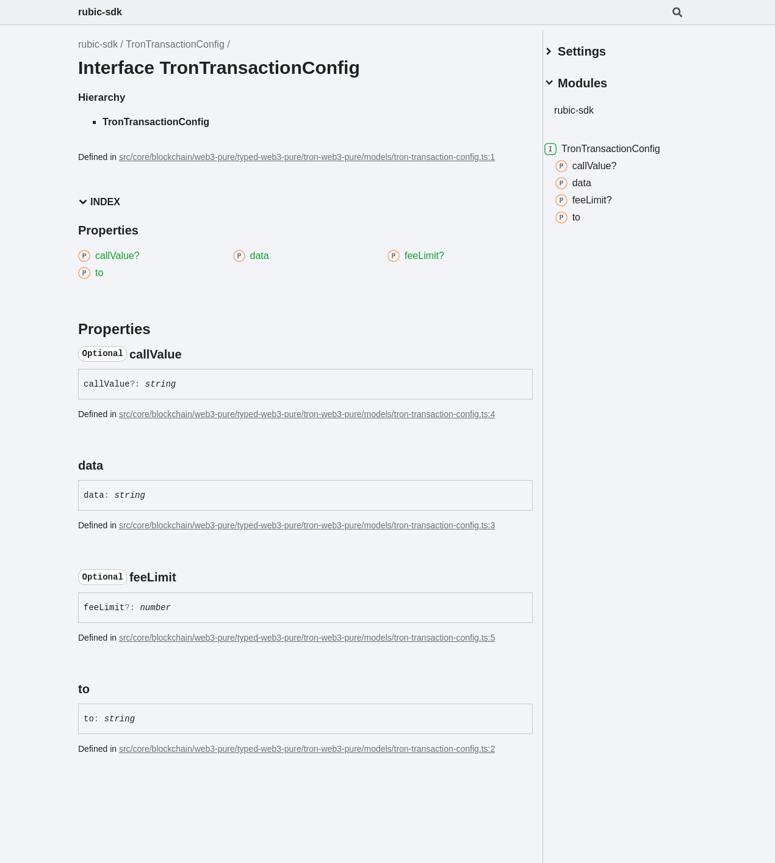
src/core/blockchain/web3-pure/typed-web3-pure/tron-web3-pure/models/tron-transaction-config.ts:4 (307, 414)
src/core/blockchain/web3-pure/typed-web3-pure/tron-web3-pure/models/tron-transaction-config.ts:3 (307, 525)
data (587, 178)
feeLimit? (597, 195)
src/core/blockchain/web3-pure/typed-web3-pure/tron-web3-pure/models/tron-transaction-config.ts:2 (307, 749)
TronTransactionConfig (175, 44)
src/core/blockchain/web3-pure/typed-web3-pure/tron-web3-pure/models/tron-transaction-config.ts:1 (307, 157)
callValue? (600, 161)
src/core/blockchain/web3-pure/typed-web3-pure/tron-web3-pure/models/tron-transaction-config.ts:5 (307, 638)
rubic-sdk (100, 12)
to (581, 212)
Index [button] (99, 202)
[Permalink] (193, 354)
